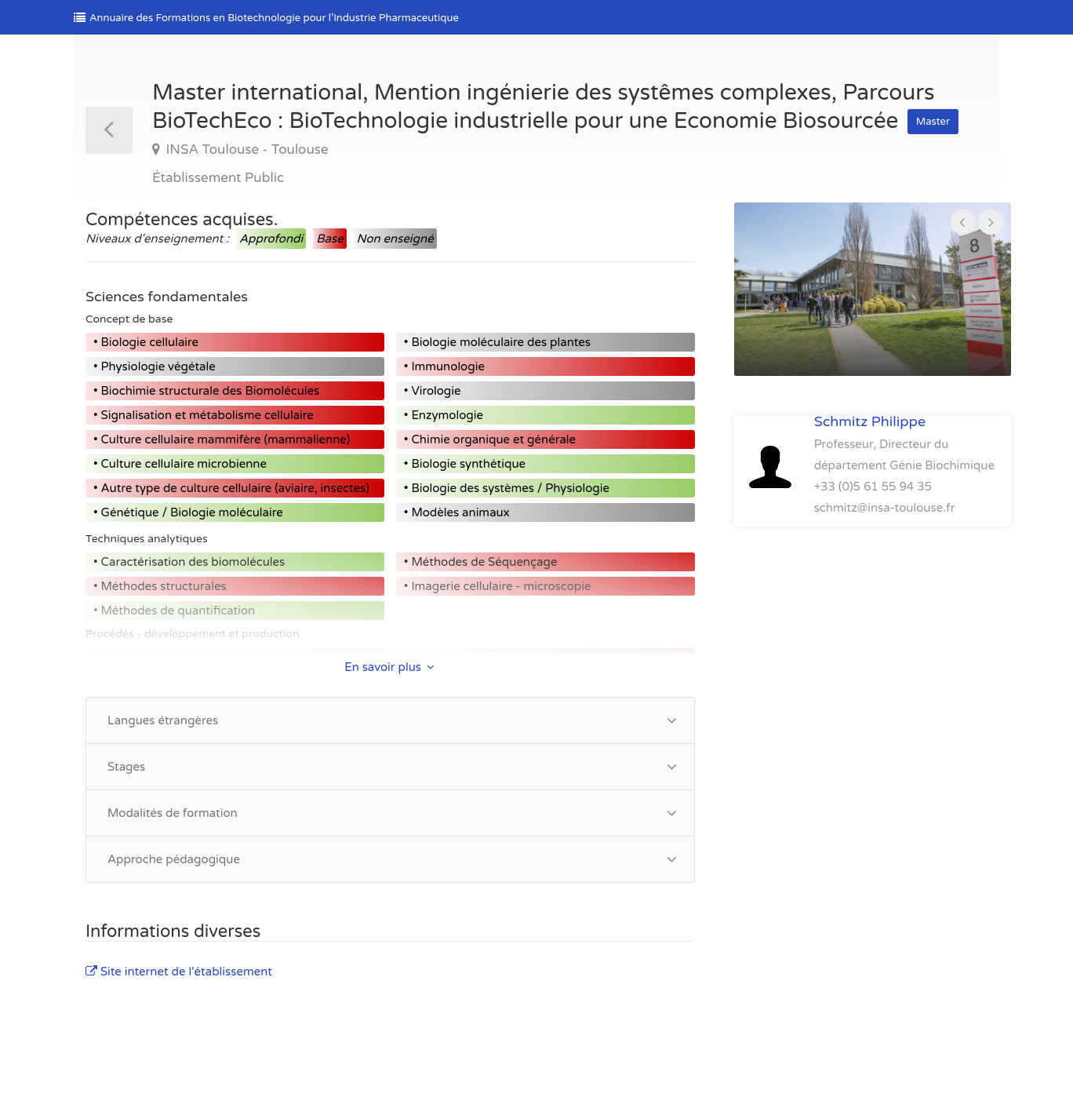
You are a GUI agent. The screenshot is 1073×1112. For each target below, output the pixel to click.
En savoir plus (389, 667)
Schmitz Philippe (870, 421)
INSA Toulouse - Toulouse (245, 149)
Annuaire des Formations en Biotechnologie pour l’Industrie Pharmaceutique (266, 18)
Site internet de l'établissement (178, 971)
